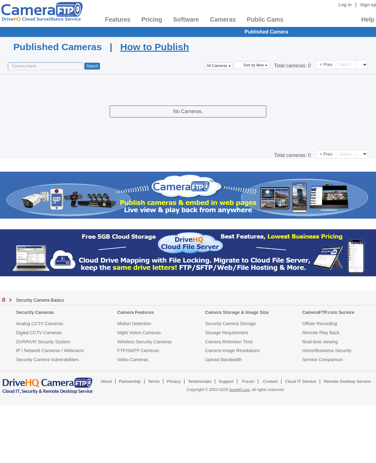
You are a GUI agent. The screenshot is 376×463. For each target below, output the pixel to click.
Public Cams (265, 19)
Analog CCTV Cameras (39, 323)
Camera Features (135, 312)
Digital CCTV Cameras (39, 332)
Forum (248, 381)
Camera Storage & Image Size (237, 312)
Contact (270, 381)
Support (226, 381)
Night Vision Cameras (139, 332)
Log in (345, 4)
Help (367, 19)
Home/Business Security (327, 350)
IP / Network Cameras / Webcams (50, 350)
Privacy (174, 381)
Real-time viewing (320, 341)
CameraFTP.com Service (328, 312)
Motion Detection (134, 323)
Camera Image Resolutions (232, 350)
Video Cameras (132, 359)
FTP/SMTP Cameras (138, 350)
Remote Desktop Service (347, 381)
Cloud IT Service (300, 381)
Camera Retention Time (229, 341)
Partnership (130, 381)
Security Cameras (35, 312)
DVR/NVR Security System (43, 341)
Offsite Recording (319, 323)
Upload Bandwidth (223, 359)
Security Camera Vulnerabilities (47, 359)
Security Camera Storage (230, 323)
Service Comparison (322, 359)
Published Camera (266, 31)
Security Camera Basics (40, 300)
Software (186, 19)
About (106, 381)
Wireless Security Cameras (144, 341)
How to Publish (154, 46)
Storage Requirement (226, 332)
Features (117, 19)
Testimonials (200, 381)
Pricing (151, 19)
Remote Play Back (320, 332)
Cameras (223, 19)
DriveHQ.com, (240, 390)
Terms (153, 381)
